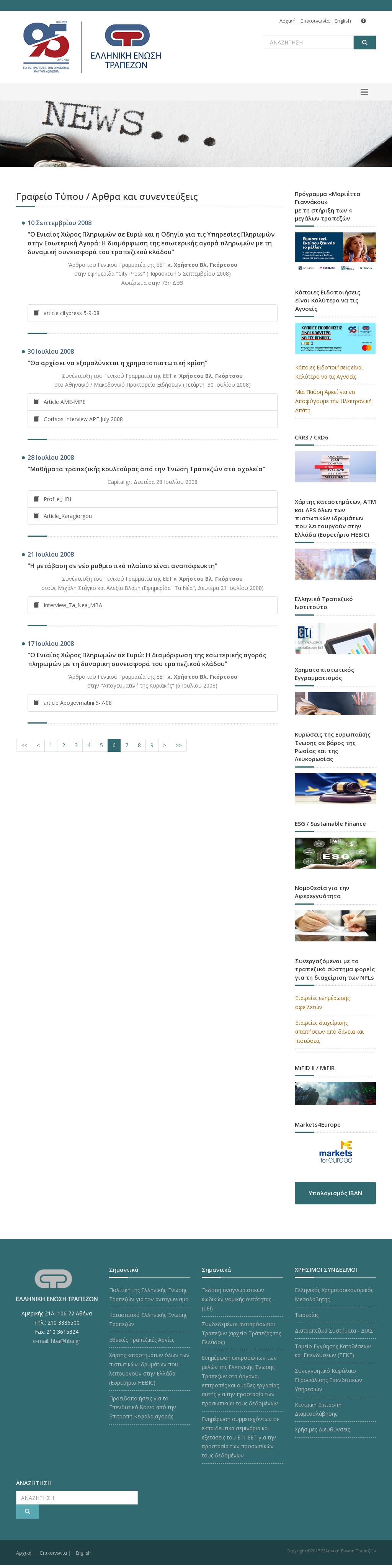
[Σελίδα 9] (151, 745)
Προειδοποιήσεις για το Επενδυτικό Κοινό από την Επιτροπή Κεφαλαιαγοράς (142, 1407)
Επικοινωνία (315, 20)
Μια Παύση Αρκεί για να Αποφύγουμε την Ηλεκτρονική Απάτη (333, 401)
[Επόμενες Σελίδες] (179, 745)
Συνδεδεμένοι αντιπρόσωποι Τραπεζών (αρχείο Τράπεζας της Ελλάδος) (241, 1333)
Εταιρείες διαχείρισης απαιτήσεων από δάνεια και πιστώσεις (329, 1032)
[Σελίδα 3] (76, 745)
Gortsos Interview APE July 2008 (78, 419)
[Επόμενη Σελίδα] (164, 745)
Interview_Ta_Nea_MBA (68, 605)
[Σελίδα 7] (126, 745)
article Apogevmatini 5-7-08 (73, 702)
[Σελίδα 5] (101, 745)
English (343, 20)
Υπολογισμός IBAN (335, 1193)
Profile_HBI (52, 499)
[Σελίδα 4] (88, 745)
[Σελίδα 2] (63, 745)
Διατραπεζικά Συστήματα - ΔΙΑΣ (334, 1330)
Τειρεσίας (306, 1314)
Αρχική (287, 20)
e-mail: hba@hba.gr (56, 1340)
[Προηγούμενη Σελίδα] (38, 745)
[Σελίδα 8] (139, 745)
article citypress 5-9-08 (67, 313)
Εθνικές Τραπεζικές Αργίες (141, 1339)
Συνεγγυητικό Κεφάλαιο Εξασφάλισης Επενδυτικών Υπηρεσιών (328, 1380)
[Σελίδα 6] (114, 745)
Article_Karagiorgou (63, 515)
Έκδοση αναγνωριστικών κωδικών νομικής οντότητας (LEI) (236, 1299)
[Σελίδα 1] (50, 745)
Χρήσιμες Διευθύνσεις (322, 1429)
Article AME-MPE (59, 401)
